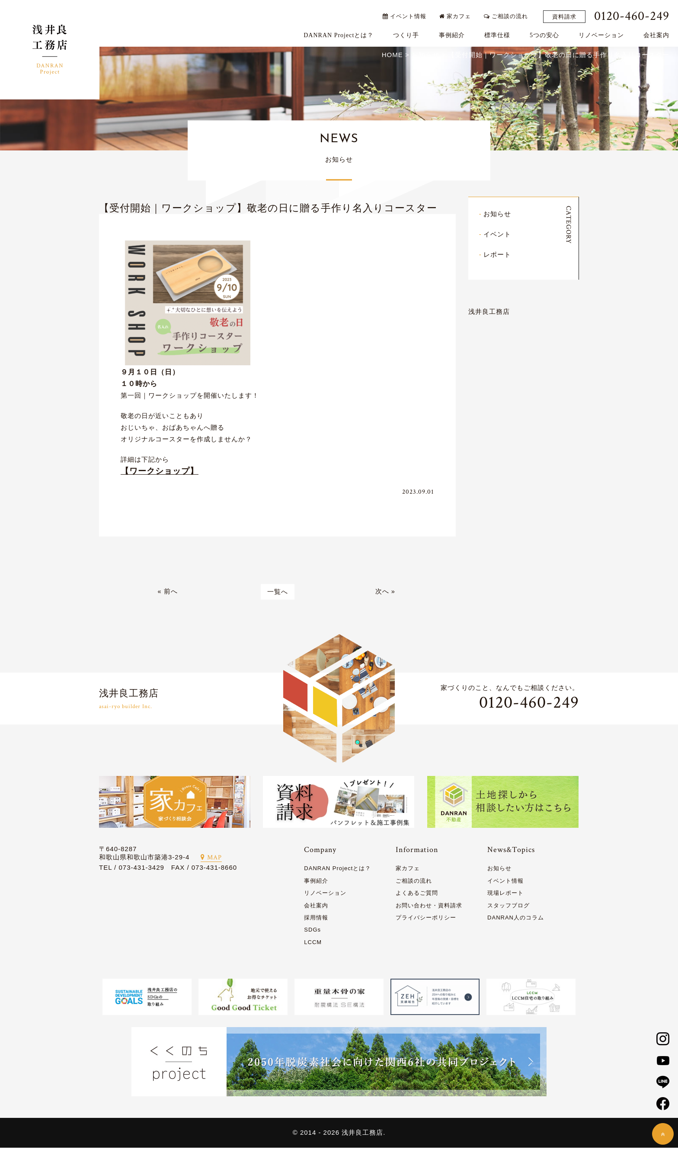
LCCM (313, 943)
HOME (392, 55)
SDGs (312, 931)
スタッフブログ (508, 906)
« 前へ (167, 593)
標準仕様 (499, 33)
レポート (497, 255)
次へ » (385, 593)
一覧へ (277, 593)
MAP (211, 859)
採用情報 (316, 919)
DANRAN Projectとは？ (341, 33)
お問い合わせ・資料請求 (429, 906)
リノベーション (603, 33)
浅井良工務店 (489, 312)
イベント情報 (406, 14)
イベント (497, 235)
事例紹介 (454, 33)
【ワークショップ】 (159, 471)
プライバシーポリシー (426, 919)
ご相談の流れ (508, 14)
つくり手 (408, 33)
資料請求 (566, 14)
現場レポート (505, 894)
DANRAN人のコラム (515, 919)
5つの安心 (546, 33)
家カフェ (457, 14)
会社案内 (659, 33)
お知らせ (497, 214)
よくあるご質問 (417, 894)
